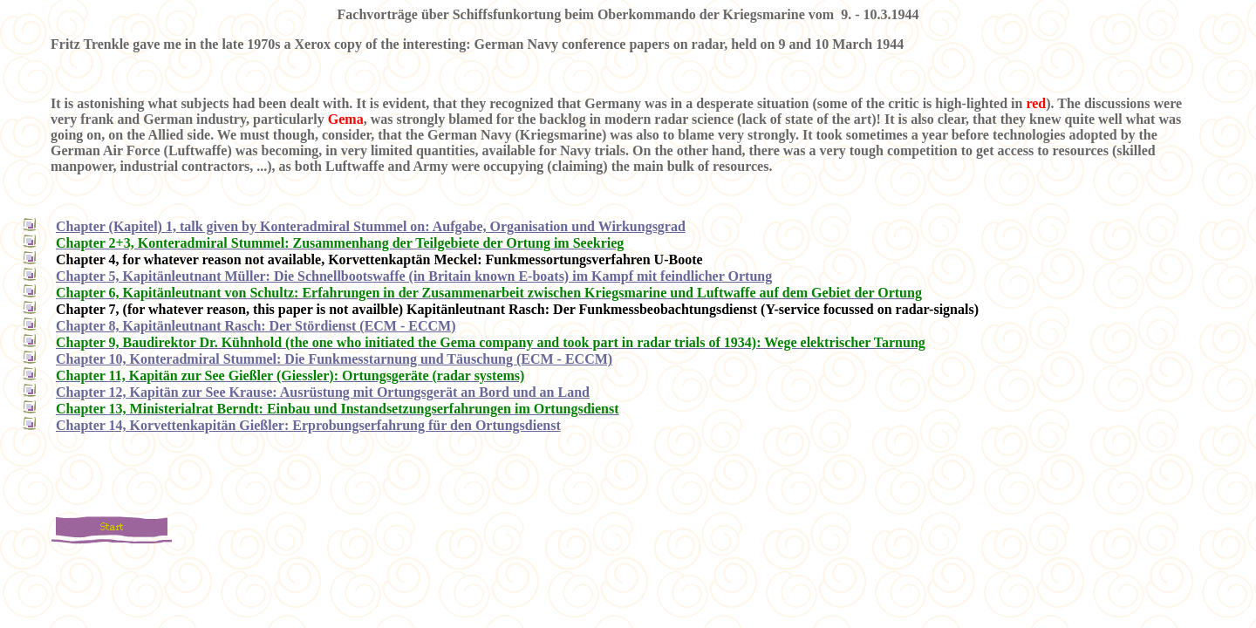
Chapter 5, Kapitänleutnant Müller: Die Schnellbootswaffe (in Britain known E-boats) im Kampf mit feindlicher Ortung (414, 276)
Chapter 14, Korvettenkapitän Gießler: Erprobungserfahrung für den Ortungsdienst (308, 425)
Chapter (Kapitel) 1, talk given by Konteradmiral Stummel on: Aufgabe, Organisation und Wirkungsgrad (371, 226)
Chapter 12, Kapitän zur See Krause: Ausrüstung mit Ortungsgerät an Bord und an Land (323, 392)
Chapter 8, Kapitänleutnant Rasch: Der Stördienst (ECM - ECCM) (256, 325)
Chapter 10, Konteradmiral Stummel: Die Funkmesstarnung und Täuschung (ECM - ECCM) (334, 359)
